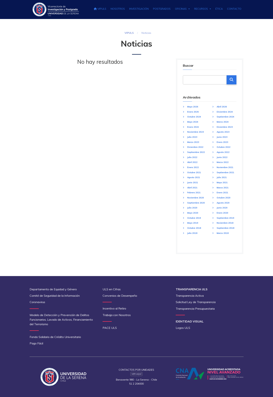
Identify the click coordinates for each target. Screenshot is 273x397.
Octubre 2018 (194, 228)
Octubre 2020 (223, 197)
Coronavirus (37, 302)
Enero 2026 (193, 112)
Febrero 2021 (194, 192)
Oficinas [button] (182, 8)
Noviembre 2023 (195, 132)
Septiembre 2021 (225, 172)
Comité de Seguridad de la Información (55, 295)
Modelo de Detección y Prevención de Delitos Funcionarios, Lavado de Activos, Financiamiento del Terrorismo (61, 319)
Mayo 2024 (192, 122)
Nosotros (118, 8)
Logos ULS (183, 328)
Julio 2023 (192, 137)
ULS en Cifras (112, 289)
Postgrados (162, 8)
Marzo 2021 (223, 187)
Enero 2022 (193, 167)
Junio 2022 (222, 157)
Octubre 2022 (223, 147)
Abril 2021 (192, 187)
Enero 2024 (193, 127)
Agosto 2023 (223, 132)
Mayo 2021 (222, 182)
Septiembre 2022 (196, 152)
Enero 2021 (222, 192)
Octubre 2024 (194, 116)
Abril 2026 (222, 106)
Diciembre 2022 (195, 147)
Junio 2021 (192, 182)
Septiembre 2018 (225, 228)
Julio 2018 (192, 233)
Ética (219, 8)
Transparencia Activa (190, 295)
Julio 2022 (192, 157)
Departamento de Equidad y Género (53, 289)
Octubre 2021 (194, 172)
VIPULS (100, 8)
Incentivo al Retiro (114, 308)
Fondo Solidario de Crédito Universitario (55, 337)
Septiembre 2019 (225, 218)
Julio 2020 (192, 207)
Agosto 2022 (223, 152)
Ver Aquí (136, 374)
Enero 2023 (222, 142)
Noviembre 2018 (225, 223)
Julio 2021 (222, 177)
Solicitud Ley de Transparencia (196, 302)
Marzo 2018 (223, 233)
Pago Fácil (36, 343)
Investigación (139, 8)
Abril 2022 (192, 162)
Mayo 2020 (192, 213)
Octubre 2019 (194, 218)
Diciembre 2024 (225, 112)
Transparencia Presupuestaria (195, 308)
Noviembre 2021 (225, 167)
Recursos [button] (202, 8)
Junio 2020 (222, 207)
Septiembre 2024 (225, 116)
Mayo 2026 (192, 106)
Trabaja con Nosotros (117, 315)
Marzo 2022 (223, 162)
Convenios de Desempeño (120, 295)
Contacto (234, 8)
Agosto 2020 (223, 203)
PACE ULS (110, 328)
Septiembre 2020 (196, 203)
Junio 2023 (222, 137)
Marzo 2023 (193, 142)
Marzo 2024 (223, 122)
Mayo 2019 (192, 223)
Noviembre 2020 (195, 197)
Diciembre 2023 (225, 127)
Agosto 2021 (193, 177)
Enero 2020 (222, 213)
